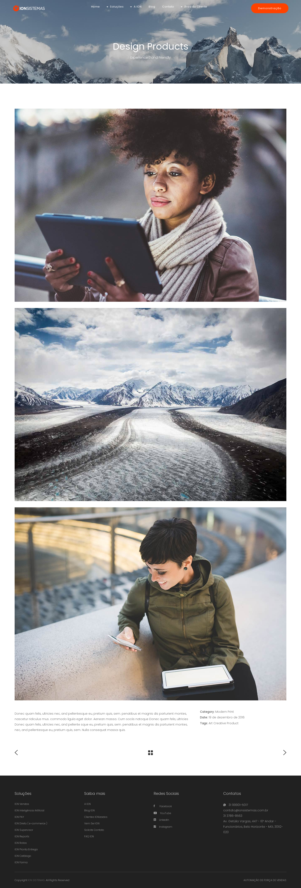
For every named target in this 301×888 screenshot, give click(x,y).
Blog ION (89, 810)
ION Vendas (22, 804)
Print (231, 712)
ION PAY (19, 817)
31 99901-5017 (238, 805)
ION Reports (22, 836)
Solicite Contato (94, 830)
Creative (219, 723)
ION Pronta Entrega (26, 849)
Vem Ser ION (91, 823)
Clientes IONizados (95, 817)
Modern (221, 712)
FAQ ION (89, 836)
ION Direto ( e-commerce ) (31, 823)
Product (233, 723)
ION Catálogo (23, 856)
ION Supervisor (24, 830)
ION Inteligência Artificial (29, 810)
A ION (87, 804)
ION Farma (21, 862)
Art (211, 723)
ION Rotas (21, 843)
